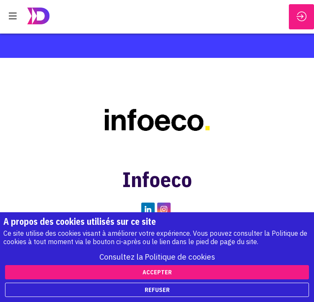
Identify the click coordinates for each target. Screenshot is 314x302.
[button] (12, 15)
